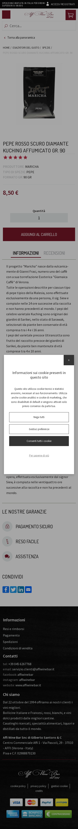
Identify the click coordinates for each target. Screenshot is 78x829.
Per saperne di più (39, 455)
